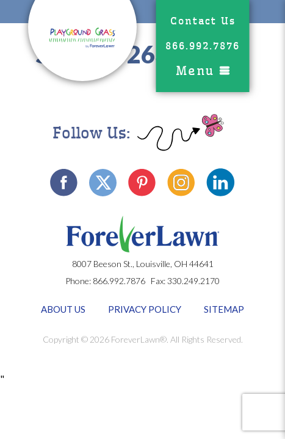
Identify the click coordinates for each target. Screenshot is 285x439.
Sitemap (224, 309)
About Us (63, 309)
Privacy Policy (144, 309)
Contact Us (203, 21)
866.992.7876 (202, 46)
